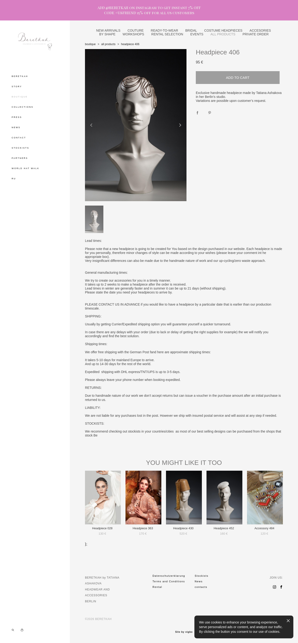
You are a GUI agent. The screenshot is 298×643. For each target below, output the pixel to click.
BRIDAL (191, 30)
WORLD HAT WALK (25, 168)
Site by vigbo (184, 632)
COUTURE (136, 30)
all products (108, 44)
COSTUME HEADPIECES (223, 30)
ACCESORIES (260, 30)
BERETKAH (20, 76)
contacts (201, 587)
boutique (90, 44)
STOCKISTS (20, 148)
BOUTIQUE (20, 97)
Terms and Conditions (168, 581)
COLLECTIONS (22, 107)
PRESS (17, 117)
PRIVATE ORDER (256, 34)
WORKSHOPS (133, 34)
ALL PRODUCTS (222, 34)
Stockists (201, 575)
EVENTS (196, 34)
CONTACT (19, 138)
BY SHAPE (107, 34)
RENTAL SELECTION (167, 34)
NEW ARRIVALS (108, 30)
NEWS (16, 127)
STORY (17, 86)
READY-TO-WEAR (164, 30)
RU (14, 178)
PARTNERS (20, 158)
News (199, 581)
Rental (157, 587)
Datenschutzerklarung (168, 575)
